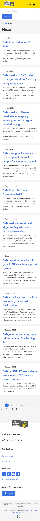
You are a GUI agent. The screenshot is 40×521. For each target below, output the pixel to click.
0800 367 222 (12, 440)
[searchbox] (20, 11)
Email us (6, 461)
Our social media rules (10, 479)
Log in (9, 493)
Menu (30, 4)
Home (4, 23)
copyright (27, 510)
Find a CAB (7, 455)
